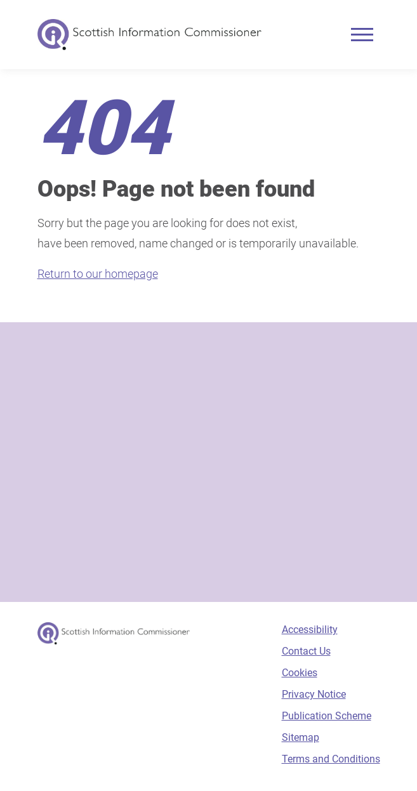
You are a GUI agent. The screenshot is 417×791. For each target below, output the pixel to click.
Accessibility (310, 630)
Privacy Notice (314, 694)
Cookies (299, 673)
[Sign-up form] (208, 462)
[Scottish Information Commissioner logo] (149, 34)
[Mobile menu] (362, 35)
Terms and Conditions (331, 759)
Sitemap (300, 737)
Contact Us (306, 651)
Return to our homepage (97, 273)
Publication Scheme (326, 716)
